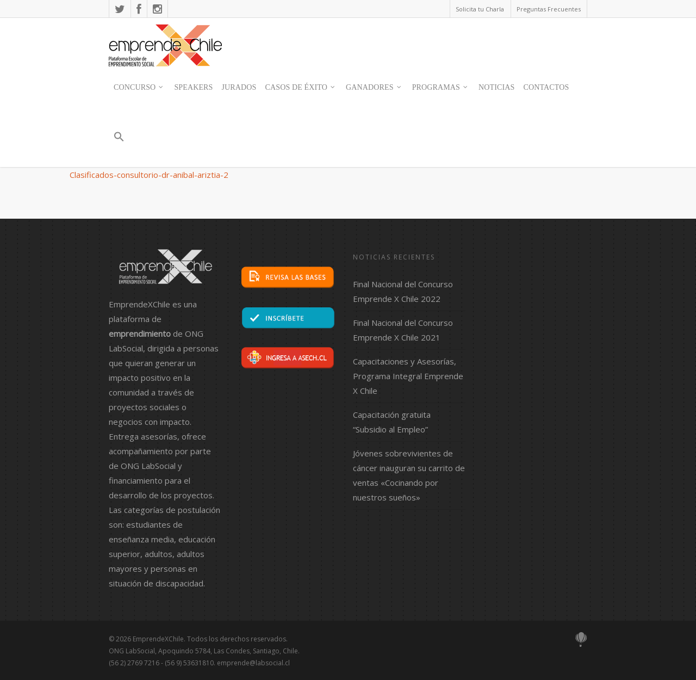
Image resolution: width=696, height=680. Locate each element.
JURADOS (239, 87)
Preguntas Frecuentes (549, 9)
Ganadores (374, 87)
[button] (118, 141)
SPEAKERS (193, 87)
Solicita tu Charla (480, 9)
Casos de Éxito (301, 87)
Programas (440, 87)
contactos (546, 87)
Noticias (496, 87)
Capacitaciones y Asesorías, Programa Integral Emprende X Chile (408, 376)
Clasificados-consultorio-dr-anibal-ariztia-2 (149, 174)
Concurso (139, 87)
